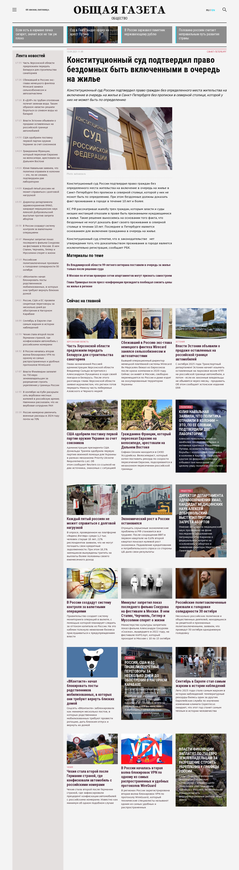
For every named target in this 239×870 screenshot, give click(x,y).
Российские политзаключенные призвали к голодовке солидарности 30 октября (201, 606)
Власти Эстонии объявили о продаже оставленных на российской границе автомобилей (198, 352)
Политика (186, 407)
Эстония (180, 341)
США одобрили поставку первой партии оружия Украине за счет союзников (92, 438)
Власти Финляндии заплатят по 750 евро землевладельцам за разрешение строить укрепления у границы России (199, 760)
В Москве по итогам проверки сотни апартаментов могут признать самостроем (119, 275)
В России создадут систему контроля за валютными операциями (89, 606)
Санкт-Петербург (217, 51)
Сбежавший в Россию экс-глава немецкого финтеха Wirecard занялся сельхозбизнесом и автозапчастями (146, 349)
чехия (70, 767)
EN (213, 10)
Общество (119, 18)
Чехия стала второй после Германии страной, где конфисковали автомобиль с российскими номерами (89, 778)
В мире (129, 657)
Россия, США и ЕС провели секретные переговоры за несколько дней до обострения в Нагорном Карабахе (146, 673)
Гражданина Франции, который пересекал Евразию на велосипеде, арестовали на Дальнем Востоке (146, 440)
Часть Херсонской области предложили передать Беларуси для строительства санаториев (90, 352)
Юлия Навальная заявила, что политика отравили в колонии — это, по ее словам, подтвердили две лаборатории (200, 423)
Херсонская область (78, 341)
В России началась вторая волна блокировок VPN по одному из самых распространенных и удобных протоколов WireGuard (144, 777)
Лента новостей (30, 55)
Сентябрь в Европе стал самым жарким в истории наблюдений (201, 683)
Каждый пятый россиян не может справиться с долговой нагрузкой (91, 523)
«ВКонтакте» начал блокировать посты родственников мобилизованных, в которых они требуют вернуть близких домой (90, 692)
